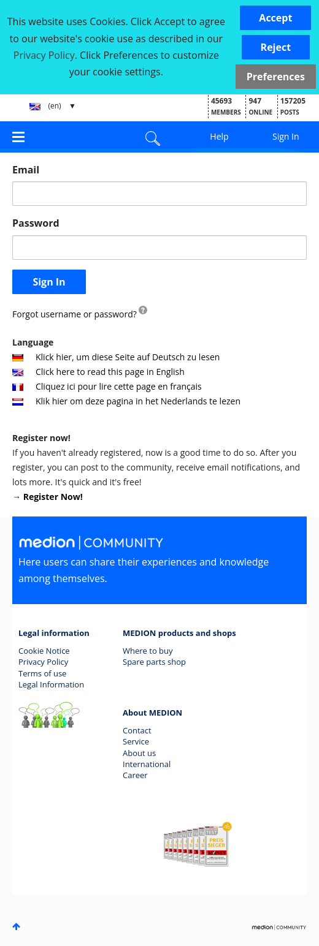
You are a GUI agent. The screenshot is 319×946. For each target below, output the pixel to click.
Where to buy (148, 650)
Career (135, 775)
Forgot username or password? (74, 314)
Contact (137, 730)
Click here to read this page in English (98, 371)
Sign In (285, 136)
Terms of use (42, 673)
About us (139, 753)
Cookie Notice (44, 650)
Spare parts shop (154, 661)
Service (136, 741)
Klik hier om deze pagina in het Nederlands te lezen (126, 401)
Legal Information (51, 684)
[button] (275, 18)
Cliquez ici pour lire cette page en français (107, 386)
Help (219, 136)
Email (25, 169)
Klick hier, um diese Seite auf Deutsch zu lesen (116, 357)
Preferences (276, 76)
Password (36, 223)
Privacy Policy (43, 661)
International (147, 764)
